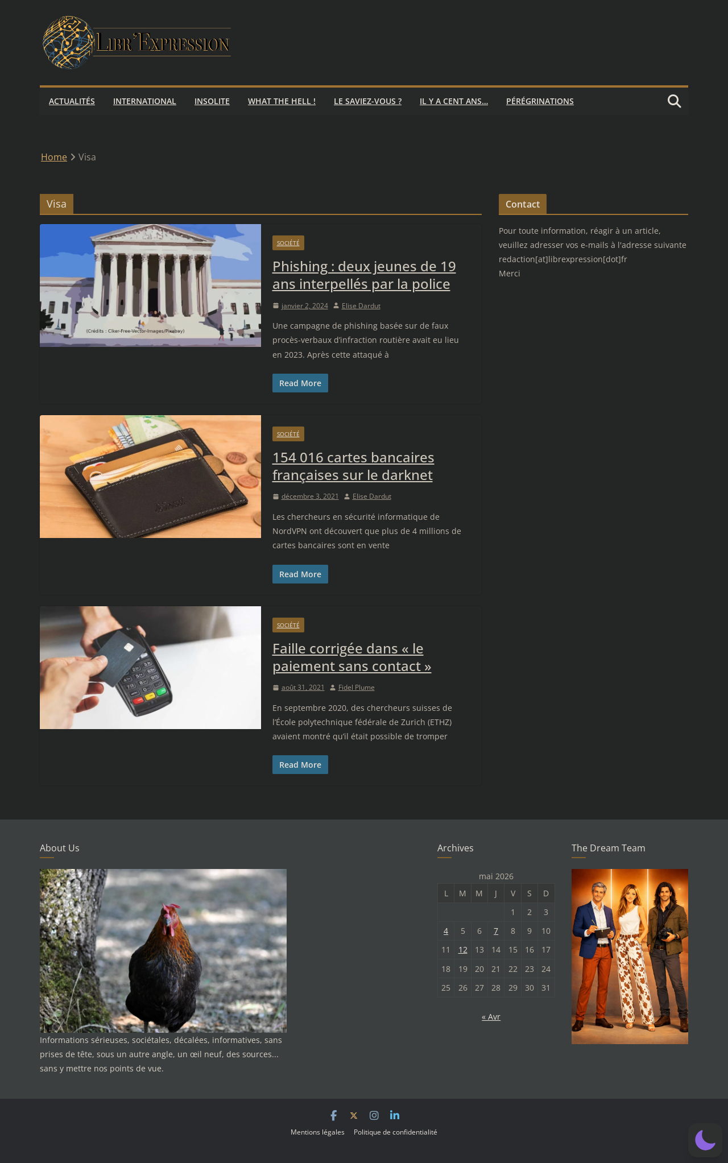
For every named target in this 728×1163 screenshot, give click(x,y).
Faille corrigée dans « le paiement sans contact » (352, 657)
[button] (705, 1140)
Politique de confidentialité (395, 1132)
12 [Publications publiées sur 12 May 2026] (463, 949)
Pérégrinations (540, 101)
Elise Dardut (361, 306)
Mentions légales (318, 1132)
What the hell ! (282, 101)
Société (288, 243)
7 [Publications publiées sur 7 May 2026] (496, 930)
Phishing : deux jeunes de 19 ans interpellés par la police (364, 274)
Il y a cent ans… (454, 101)
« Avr (491, 1016)
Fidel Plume (356, 687)
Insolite (212, 101)
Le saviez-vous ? (368, 101)
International (144, 101)
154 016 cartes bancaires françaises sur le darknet (353, 466)
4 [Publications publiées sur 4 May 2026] (446, 930)
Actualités (72, 101)
